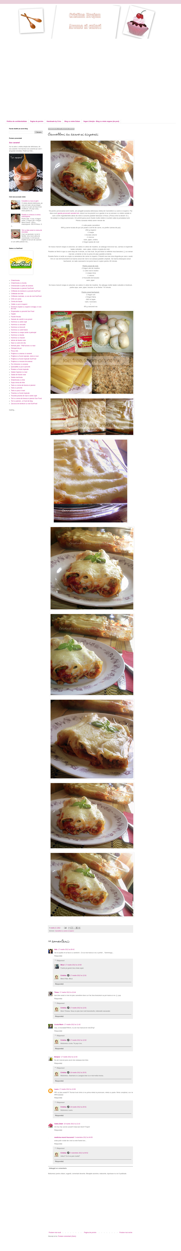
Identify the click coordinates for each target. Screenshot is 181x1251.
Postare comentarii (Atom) (67, 1236)
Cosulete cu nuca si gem (30, 201)
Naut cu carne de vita (18, 343)
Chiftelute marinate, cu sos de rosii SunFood (26, 296)
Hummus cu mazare (18, 338)
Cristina (63, 975)
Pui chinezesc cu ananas (19, 364)
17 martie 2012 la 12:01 (78, 975)
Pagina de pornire (36, 121)
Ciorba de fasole (16, 301)
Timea (56, 992)
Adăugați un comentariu (58, 1168)
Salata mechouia (16, 377)
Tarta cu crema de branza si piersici (23, 385)
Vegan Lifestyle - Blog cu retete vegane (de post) (101, 121)
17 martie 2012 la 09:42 (66, 949)
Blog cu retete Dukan (72, 121)
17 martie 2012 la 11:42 (72, 1024)
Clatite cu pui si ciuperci (19, 304)
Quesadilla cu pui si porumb (20, 367)
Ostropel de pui (16, 348)
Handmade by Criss (54, 121)
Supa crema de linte (18, 382)
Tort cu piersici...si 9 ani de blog (22, 401)
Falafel (13, 314)
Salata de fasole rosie (18, 375)
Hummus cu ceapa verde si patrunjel (23, 332)
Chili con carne (16, 299)
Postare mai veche (125, 1232)
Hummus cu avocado (18, 324)
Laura (56, 1089)
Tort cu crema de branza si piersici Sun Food (26, 398)
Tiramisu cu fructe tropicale (20, 393)
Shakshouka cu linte (18, 380)
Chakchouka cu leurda (18, 283)
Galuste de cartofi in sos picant (21, 319)
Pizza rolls (14, 351)
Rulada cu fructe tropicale (20, 369)
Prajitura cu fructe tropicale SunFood (23, 359)
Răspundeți (58, 956)
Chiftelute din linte (17, 294)
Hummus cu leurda (17, 335)
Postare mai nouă (55, 1232)
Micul (63, 965)
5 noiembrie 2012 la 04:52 (79, 1153)
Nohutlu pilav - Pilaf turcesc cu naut (23, 346)
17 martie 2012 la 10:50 (73, 965)
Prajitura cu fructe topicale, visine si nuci (25, 356)
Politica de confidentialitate (17, 121)
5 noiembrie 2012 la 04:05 (84, 1137)
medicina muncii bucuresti (64, 1137)
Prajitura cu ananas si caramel (21, 353)
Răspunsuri (61, 961)
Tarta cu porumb (16, 388)
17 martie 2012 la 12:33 (69, 1057)
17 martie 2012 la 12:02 (78, 1040)
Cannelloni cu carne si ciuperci (64, 931)
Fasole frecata (16, 317)
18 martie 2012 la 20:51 (78, 1072)
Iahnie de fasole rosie (18, 340)
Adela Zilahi (58, 1124)
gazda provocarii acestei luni (68, 213)
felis (55, 949)
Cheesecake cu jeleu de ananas (22, 286)
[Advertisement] (30, 57)
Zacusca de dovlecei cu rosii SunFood (24, 404)
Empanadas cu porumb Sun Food (22, 311)
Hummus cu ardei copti (19, 322)
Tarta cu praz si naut (18, 390)
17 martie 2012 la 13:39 (67, 1089)
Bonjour (57, 1057)
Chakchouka (15, 280)
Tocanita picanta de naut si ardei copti (24, 396)
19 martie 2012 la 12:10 (72, 1124)
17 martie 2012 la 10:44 (67, 992)
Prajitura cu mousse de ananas (21, 361)
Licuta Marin (58, 1024)
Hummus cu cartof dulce (19, 330)
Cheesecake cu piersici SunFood (22, 288)
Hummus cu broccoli (18, 327)
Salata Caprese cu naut (19, 372)
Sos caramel (14, 143)
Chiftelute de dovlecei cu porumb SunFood (25, 291)
